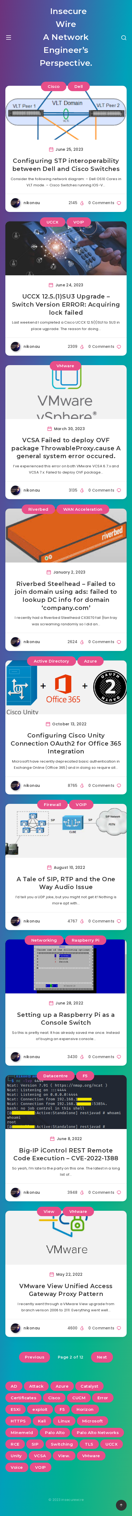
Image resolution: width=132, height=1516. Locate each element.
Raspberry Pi (86, 940)
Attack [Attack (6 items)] (36, 1386)
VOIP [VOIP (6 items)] (40, 1467)
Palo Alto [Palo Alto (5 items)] (55, 1432)
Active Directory (51, 661)
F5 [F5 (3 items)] (62, 1409)
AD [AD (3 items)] (14, 1386)
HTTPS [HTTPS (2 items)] (18, 1421)
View (49, 1211)
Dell (78, 86)
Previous (34, 1357)
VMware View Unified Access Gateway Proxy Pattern (66, 1290)
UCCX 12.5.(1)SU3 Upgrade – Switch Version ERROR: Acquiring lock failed (66, 304)
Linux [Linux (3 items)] (64, 1421)
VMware (65, 365)
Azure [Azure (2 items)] (62, 1386)
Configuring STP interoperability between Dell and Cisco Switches (66, 165)
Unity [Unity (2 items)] (16, 1455)
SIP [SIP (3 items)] (35, 1444)
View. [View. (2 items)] (64, 1455)
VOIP (78, 222)
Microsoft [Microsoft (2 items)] (92, 1421)
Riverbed (38, 509)
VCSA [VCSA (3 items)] (40, 1455)
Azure (90, 661)
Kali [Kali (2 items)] (42, 1421)
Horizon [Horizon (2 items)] (85, 1409)
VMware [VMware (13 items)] (91, 1455)
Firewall (52, 804)
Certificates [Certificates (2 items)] (23, 1397)
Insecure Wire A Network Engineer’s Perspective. (66, 37)
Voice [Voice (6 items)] (17, 1467)
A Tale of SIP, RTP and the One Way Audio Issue (66, 883)
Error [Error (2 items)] (102, 1397)
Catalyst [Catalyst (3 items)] (89, 1386)
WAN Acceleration (83, 509)
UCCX (53, 222)
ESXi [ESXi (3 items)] (15, 1409)
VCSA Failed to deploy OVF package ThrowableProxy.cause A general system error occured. (65, 448)
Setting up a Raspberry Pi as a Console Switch (66, 1019)
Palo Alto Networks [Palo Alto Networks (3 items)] (98, 1432)
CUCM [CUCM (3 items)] (78, 1397)
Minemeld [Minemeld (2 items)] (22, 1432)
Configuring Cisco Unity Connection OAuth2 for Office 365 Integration (66, 743)
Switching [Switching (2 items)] (62, 1444)
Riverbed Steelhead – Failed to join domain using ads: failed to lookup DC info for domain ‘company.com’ (66, 596)
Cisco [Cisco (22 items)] (54, 1397)
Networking (44, 940)
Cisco (54, 86)
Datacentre (55, 1075)
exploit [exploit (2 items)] (40, 1409)
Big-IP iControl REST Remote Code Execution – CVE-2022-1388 (66, 1154)
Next (102, 1357)
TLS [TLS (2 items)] (89, 1444)
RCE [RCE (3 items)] (15, 1444)
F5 (85, 1075)
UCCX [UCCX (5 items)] (111, 1444)
